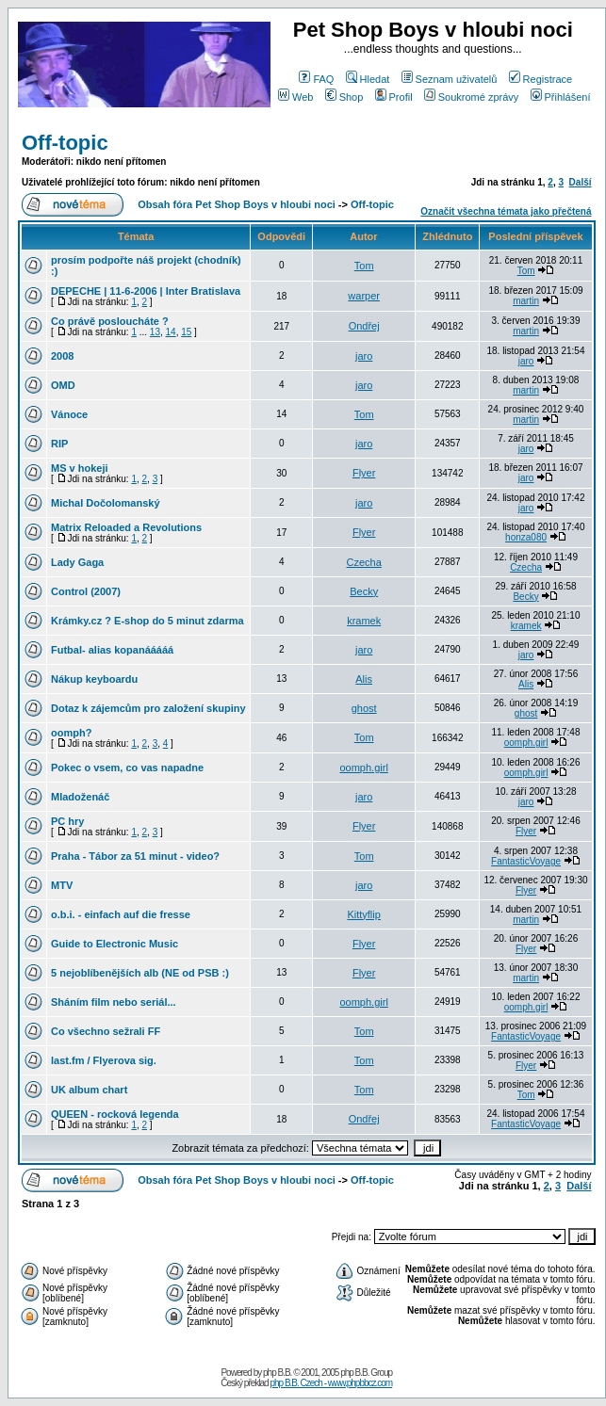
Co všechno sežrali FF (105, 1031)
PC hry (67, 821)
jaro (363, 356)
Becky (364, 591)
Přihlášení (561, 97)
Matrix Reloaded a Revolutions (126, 527)
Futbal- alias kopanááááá (112, 649)
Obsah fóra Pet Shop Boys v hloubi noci (237, 204)
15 (186, 332)
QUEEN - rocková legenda (115, 1114)
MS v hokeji (79, 468)
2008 (62, 356)
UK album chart (89, 1089)
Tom (364, 265)
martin (526, 301)
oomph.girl (526, 742)
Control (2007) (86, 591)
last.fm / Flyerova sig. (103, 1060)
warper (364, 295)
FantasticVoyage (526, 861)
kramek (364, 620)
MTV (62, 885)
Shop (344, 97)
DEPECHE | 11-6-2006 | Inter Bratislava (145, 291)
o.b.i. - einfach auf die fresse (120, 914)
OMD (63, 385)
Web (295, 97)
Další (580, 182)
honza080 (526, 537)
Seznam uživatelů (449, 79)
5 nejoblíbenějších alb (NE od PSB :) (140, 972)
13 (155, 332)
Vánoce (69, 414)
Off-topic (65, 142)
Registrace (541, 79)
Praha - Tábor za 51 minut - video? (135, 856)
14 (171, 332)
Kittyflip (363, 914)
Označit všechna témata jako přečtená (505, 211)
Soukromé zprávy (471, 97)
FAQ (316, 79)
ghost (364, 708)
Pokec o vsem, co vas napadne (127, 767)
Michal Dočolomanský (105, 503)
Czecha (364, 562)
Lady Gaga (77, 562)
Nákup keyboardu (94, 679)
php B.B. (277, 1372)
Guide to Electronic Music (114, 943)
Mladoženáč (80, 796)
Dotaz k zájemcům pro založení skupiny (148, 708)
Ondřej (364, 325)
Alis (363, 679)
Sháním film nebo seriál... (113, 1002)
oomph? (71, 732)
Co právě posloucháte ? (110, 321)
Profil (394, 97)
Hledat (368, 79)
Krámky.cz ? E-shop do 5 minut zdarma (147, 620)
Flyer (363, 472)
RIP (59, 443)
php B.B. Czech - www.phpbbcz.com (331, 1383)
